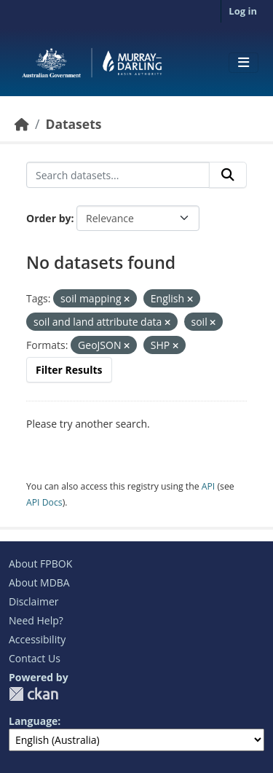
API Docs (44, 502)
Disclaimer (33, 601)
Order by (48, 218)
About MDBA (39, 582)
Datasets (73, 124)
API (208, 486)
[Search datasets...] (118, 175)
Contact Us (34, 658)
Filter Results (69, 370)
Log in (243, 10)
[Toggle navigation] (243, 62)
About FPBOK (40, 563)
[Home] (22, 124)
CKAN (33, 694)
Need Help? (36, 620)
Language (33, 721)
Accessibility (37, 639)
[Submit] (228, 175)
